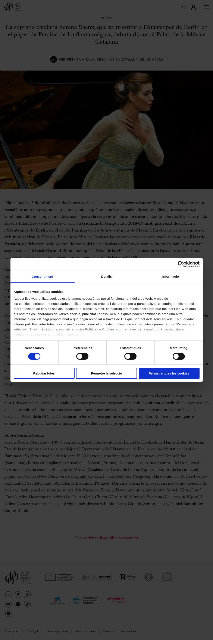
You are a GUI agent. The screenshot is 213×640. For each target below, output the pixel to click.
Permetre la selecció (106, 373)
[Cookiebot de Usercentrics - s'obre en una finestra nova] (181, 264)
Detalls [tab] (106, 276)
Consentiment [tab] (42, 276)
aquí (119, 329)
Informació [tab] (170, 276)
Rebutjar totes (44, 373)
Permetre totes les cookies (169, 373)
